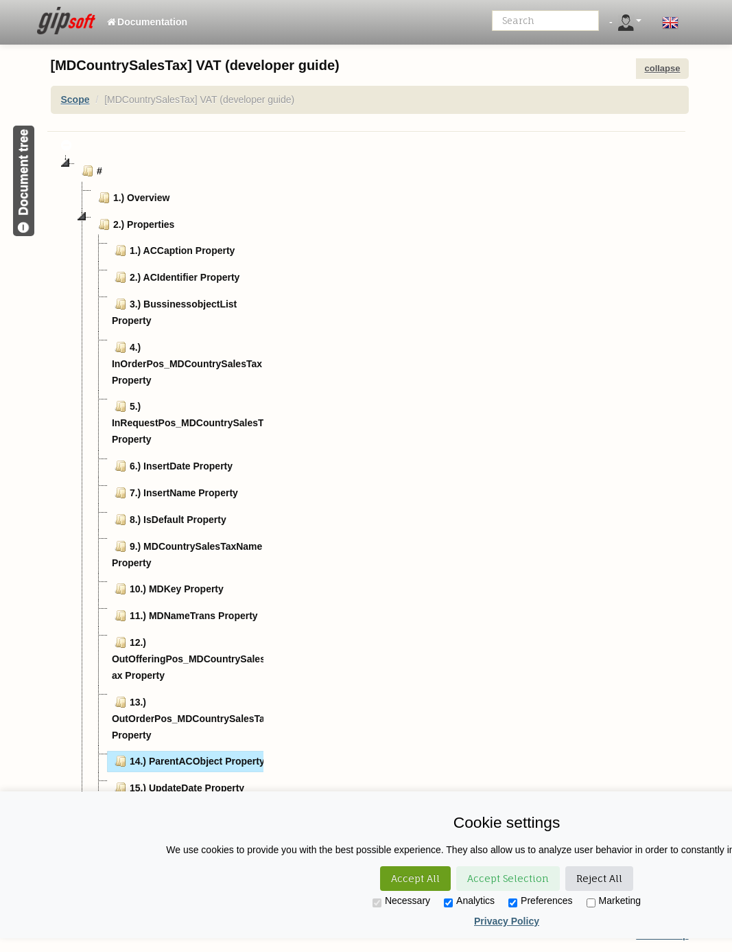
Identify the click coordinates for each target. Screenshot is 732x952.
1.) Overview (132, 197)
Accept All (415, 878)
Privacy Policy (506, 921)
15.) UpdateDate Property (178, 788)
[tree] (160, 481)
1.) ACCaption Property (173, 250)
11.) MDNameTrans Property (185, 615)
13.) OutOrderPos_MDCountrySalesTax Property (191, 717)
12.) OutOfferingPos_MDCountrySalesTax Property (192, 657)
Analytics (469, 901)
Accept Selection (508, 878)
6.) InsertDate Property (172, 466)
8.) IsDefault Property (169, 519)
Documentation (146, 21)
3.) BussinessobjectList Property (174, 311)
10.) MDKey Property (168, 589)
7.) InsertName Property (175, 493)
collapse (662, 68)
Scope (75, 99)
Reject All (599, 878)
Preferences (540, 901)
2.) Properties (134, 224)
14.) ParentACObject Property (188, 761)
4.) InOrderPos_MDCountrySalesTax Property (187, 362)
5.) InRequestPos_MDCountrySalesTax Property (193, 421)
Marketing (614, 901)
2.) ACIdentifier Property (176, 277)
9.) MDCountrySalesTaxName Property (187, 553)
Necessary (401, 901)
